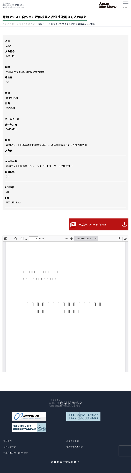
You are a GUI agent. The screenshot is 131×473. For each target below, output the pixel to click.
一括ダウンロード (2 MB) (92, 224)
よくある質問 (72, 440)
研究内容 (30, 23)
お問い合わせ (9, 446)
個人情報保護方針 (74, 446)
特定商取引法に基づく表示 (15, 452)
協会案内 (7, 440)
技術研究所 (17, 23)
